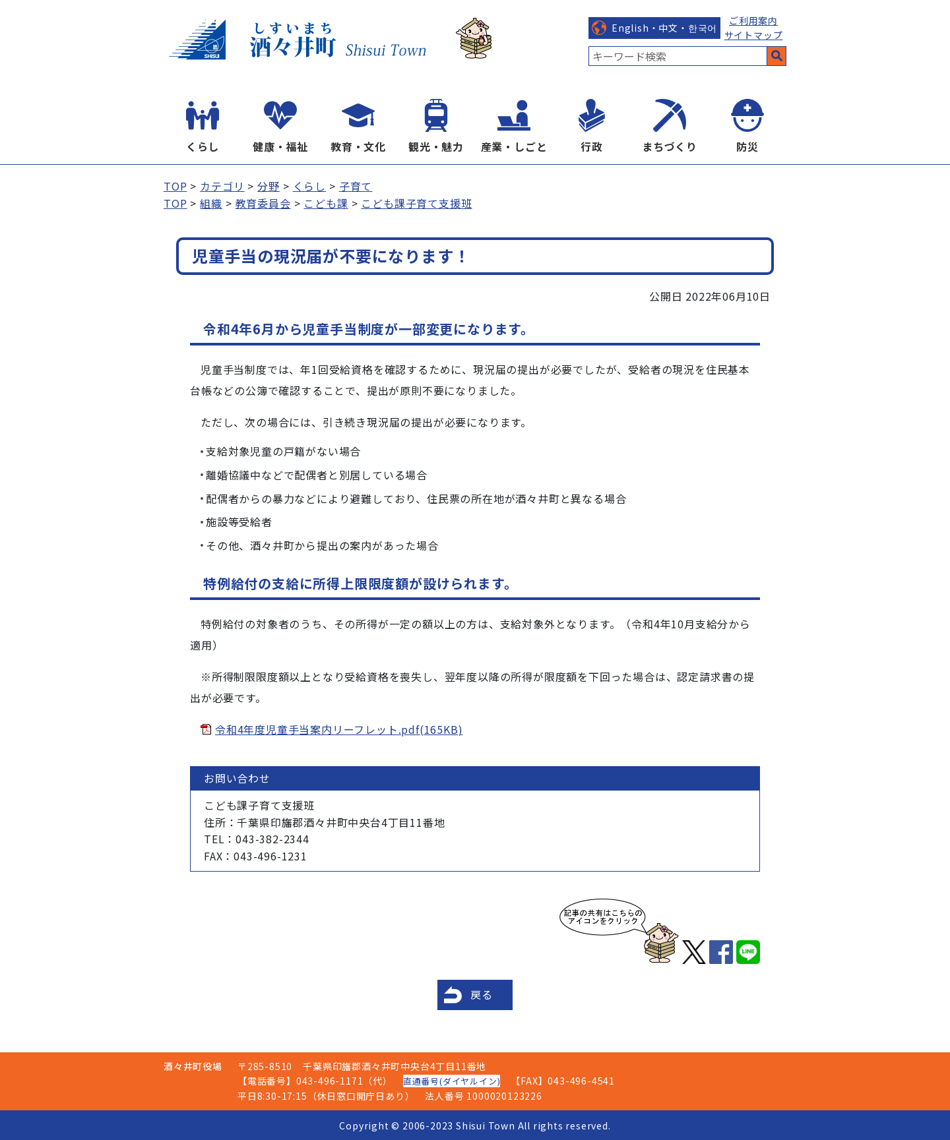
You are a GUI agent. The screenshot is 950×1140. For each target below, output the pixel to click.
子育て (355, 186)
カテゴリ (222, 186)
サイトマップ (753, 35)
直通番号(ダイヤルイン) (452, 1081)
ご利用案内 (753, 20)
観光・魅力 (436, 146)
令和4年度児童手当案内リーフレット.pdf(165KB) (338, 729)
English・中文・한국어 (664, 27)
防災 (747, 146)
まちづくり (669, 146)
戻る (481, 994)
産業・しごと (514, 146)
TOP (175, 186)
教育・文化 (358, 146)
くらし (202, 146)
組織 (211, 203)
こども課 (325, 203)
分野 (268, 186)
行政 (592, 146)
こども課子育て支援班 (416, 203)
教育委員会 (263, 203)
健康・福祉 (280, 146)
